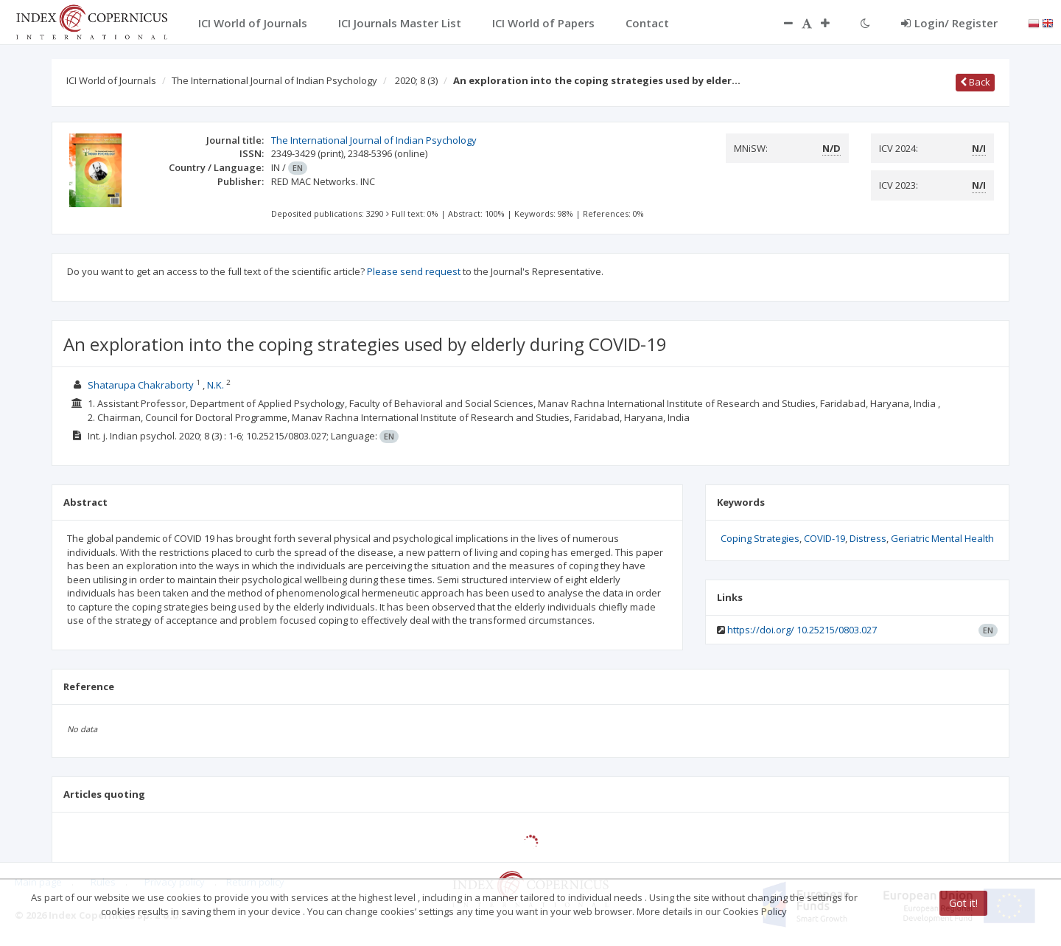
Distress (868, 538)
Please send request (414, 271)
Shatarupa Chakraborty (141, 385)
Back (975, 81)
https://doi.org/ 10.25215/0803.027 (802, 629)
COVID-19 (824, 538)
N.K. (216, 385)
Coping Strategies (760, 538)
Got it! (963, 903)
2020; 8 (416, 80)
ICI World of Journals (111, 80)
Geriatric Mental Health (942, 538)
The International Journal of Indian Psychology (274, 80)
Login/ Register (949, 22)
